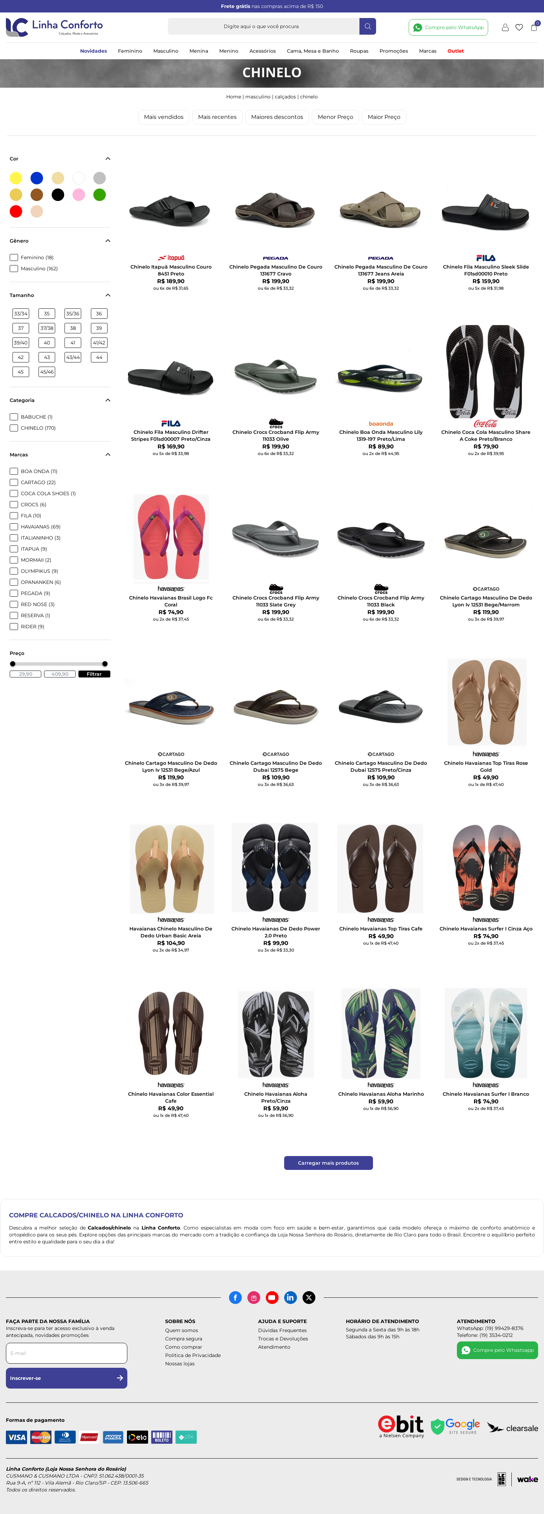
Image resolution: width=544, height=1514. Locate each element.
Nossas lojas (180, 1363)
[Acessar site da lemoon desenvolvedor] (484, 1479)
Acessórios (262, 51)
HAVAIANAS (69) (41, 527)
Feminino (130, 51)
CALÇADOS (285, 97)
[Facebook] (235, 1297)
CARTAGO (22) (38, 482)
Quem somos (181, 1330)
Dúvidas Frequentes (282, 1330)
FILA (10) (31, 516)
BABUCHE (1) (37, 417)
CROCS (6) (33, 504)
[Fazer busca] (367, 26)
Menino (228, 51)
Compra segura (183, 1339)
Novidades (93, 51)
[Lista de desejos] (519, 27)
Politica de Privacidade (193, 1355)
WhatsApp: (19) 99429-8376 (490, 1328)
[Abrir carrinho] (534, 27)
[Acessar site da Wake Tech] (527, 1479)
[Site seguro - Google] (455, 1427)
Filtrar (94, 674)
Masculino (165, 51)
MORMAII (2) (36, 560)
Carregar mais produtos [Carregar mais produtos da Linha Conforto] (328, 1163)
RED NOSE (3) (38, 604)
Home (233, 97)
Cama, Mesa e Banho (313, 51)
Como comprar (183, 1347)
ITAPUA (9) (34, 549)
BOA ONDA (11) (39, 471)
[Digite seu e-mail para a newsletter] (66, 1353)
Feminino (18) (37, 257)
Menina (198, 51)
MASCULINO (258, 97)
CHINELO (309, 97)
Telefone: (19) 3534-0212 (485, 1335)
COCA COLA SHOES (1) (48, 493)
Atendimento (274, 1347)
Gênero (60, 241)
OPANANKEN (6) (41, 582)
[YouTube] (272, 1297)
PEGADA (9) (35, 593)
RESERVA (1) (35, 615)
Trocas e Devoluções (283, 1339)
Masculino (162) (39, 268)
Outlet (456, 51)
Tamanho (60, 295)
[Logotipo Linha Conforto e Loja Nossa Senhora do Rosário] (54, 27)
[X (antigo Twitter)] (309, 1297)
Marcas (427, 51)
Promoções (394, 51)
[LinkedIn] (290, 1297)
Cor (60, 159)
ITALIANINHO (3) (41, 538)
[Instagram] (253, 1297)
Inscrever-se (66, 1378)
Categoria (60, 400)
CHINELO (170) (38, 428)
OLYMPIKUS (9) (39, 571)
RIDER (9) (32, 626)
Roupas (359, 51)
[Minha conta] (505, 27)
